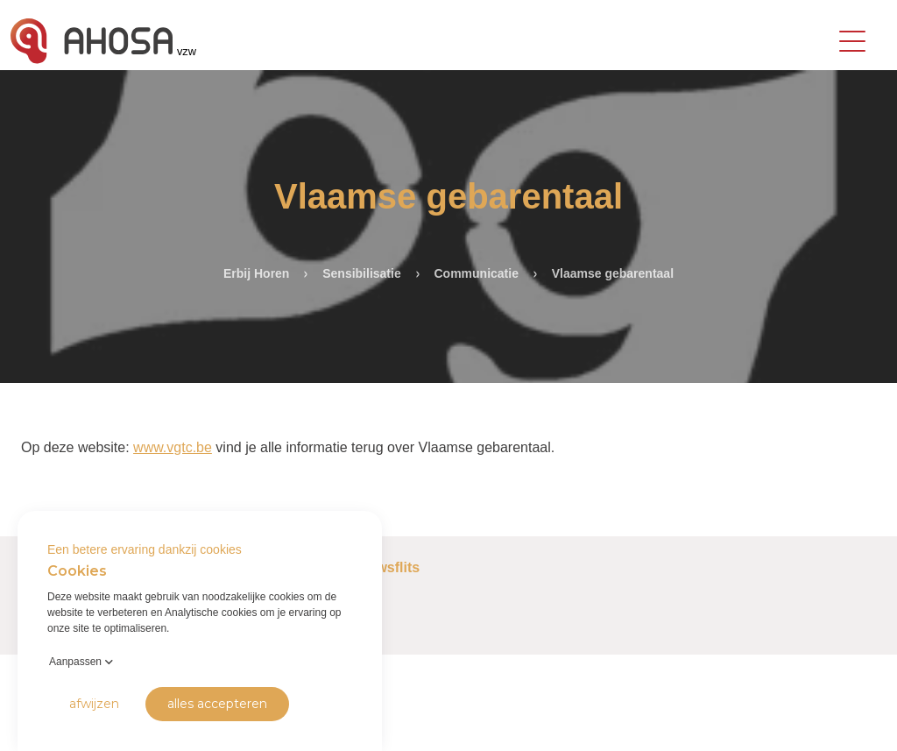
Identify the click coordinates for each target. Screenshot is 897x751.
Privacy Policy (45, 724)
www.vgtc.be (172, 447)
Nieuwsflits (383, 567)
